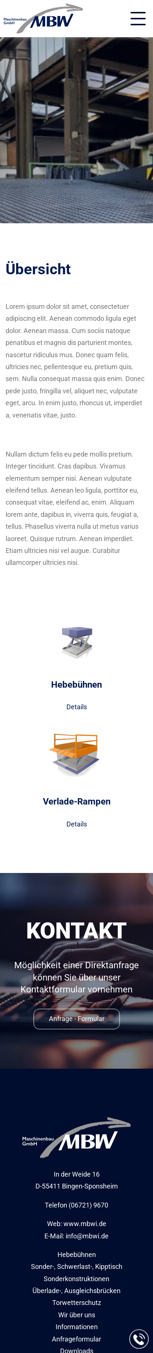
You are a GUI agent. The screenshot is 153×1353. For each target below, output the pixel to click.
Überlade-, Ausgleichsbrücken (76, 1291)
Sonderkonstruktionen (76, 1279)
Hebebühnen (76, 1254)
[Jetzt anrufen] (139, 1339)
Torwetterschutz (76, 1302)
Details (76, 707)
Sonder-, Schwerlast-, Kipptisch (76, 1266)
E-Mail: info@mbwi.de (76, 1236)
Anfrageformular (76, 1339)
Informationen (77, 1327)
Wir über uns (76, 1315)
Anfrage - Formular (76, 1019)
